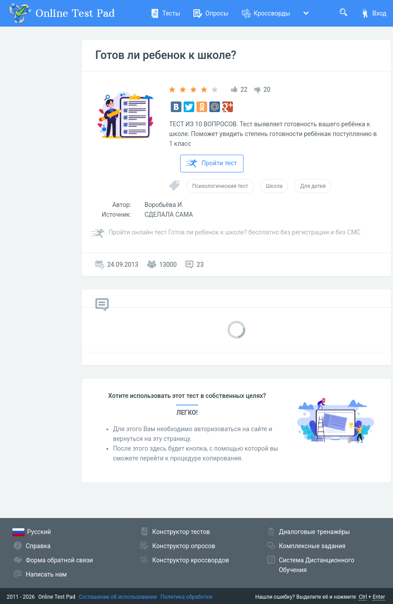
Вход (373, 13)
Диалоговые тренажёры (314, 531)
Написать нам (46, 574)
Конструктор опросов (183, 545)
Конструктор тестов (181, 531)
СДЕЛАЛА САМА (169, 214)
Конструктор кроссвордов (190, 560)
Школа (274, 186)
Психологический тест (220, 186)
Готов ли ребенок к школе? (165, 55)
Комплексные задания (312, 545)
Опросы (210, 13)
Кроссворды (266, 13)
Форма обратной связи (59, 560)
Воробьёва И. (164, 204)
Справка (38, 545)
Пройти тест (211, 163)
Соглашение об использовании (118, 597)
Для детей (313, 186)
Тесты (165, 13)
